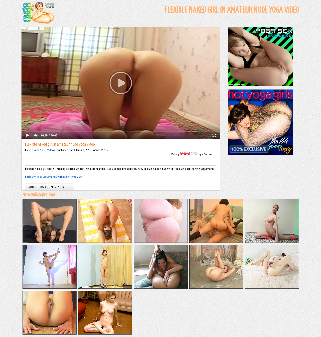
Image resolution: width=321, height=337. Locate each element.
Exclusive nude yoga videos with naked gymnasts (53, 177)
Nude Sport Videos (44, 150)
